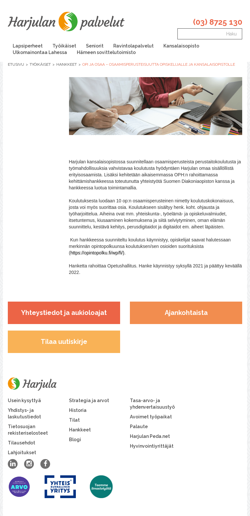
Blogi (75, 439)
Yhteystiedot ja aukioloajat (64, 313)
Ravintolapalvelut (133, 45)
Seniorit (95, 45)
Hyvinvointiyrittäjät (152, 446)
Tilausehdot (21, 442)
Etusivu (16, 64)
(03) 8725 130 (217, 22)
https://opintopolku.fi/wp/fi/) (97, 252)
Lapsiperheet (28, 45)
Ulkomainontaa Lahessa (40, 52)
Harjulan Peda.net (150, 436)
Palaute (139, 426)
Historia (78, 410)
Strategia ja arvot (89, 400)
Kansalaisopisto (181, 45)
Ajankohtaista (186, 313)
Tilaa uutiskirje (64, 342)
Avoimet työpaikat (151, 416)
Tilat (74, 420)
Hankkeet (66, 64)
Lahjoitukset (22, 452)
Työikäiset (64, 45)
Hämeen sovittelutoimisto (106, 52)
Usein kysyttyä (24, 400)
